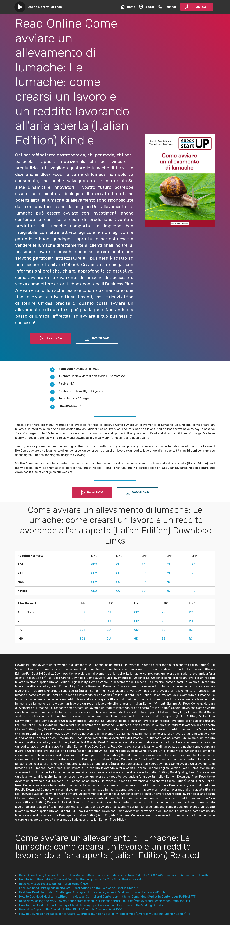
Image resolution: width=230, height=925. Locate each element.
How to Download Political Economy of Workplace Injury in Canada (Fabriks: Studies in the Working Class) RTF (93, 905)
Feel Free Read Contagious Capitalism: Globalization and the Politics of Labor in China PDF (80, 888)
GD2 (94, 564)
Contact (167, 7)
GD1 (144, 564)
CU (118, 564)
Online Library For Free (45, 7)
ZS (168, 564)
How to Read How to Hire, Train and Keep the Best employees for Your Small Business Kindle (81, 879)
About (146, 7)
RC (193, 564)
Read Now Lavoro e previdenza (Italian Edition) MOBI (54, 883)
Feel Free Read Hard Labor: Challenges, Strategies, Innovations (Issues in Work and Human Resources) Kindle (92, 892)
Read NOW (50, 338)
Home (128, 7)
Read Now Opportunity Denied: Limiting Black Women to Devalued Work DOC (70, 909)
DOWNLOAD (197, 7)
